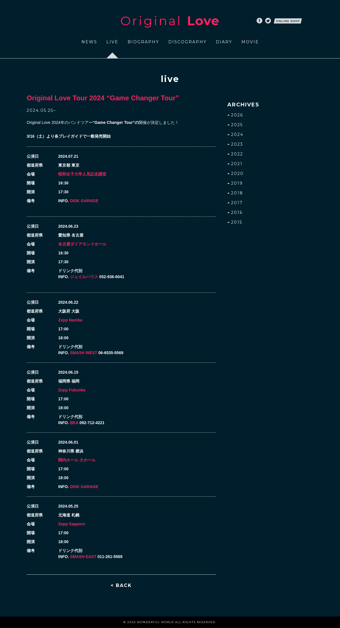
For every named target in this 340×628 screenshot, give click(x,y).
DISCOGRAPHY (187, 42)
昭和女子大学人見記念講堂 (82, 174)
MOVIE (250, 42)
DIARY (224, 42)
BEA (74, 422)
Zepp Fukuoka (71, 390)
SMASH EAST (83, 556)
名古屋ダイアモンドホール (82, 244)
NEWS (89, 42)
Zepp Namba (70, 320)
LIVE (112, 42)
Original (170, 20)
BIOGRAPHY (143, 42)
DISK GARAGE (84, 200)
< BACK (121, 585)
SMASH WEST (83, 352)
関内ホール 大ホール (76, 460)
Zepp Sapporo (71, 524)
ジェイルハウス (84, 276)
